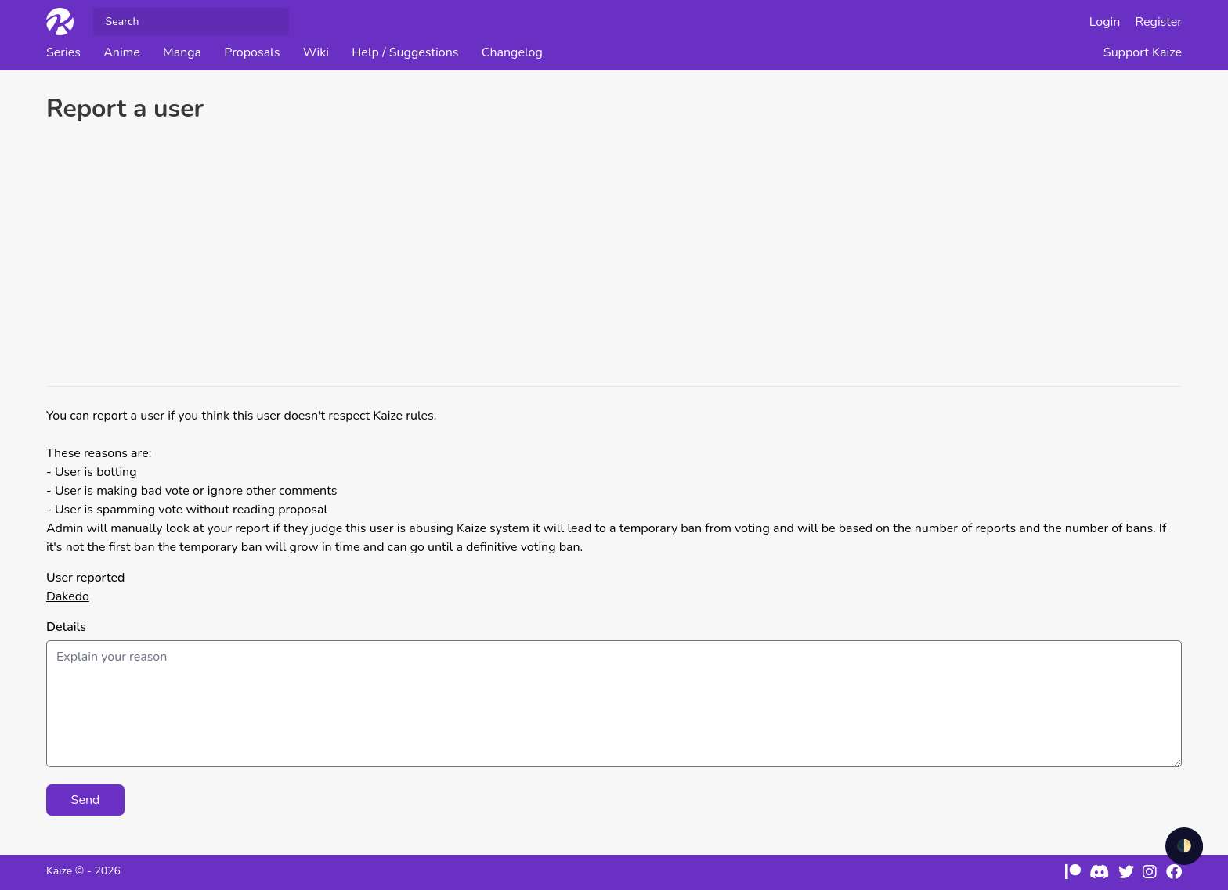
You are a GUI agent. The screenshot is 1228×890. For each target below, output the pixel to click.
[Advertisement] (614, 256)
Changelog (512, 52)
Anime (121, 52)
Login (1105, 22)
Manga (182, 52)
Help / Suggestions (405, 52)
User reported (85, 577)
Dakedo (67, 596)
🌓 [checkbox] (1184, 846)
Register (1159, 22)
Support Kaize (1142, 52)
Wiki (316, 52)
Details (66, 627)
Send (85, 800)
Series (63, 52)
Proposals (252, 52)
